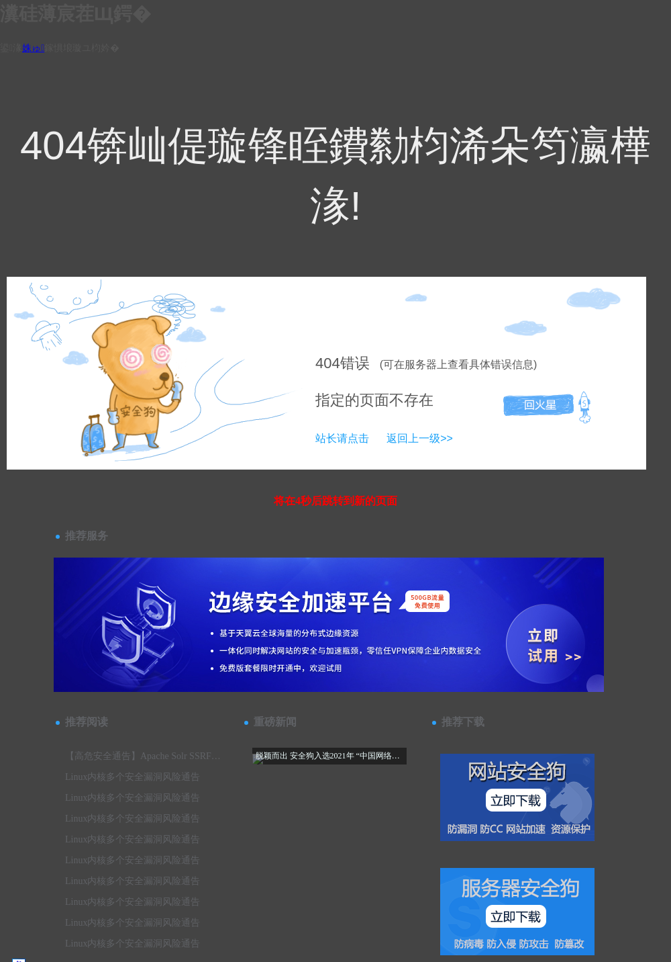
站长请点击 (342, 438)
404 (327, 363)
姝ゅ (33, 47)
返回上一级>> (419, 438)
